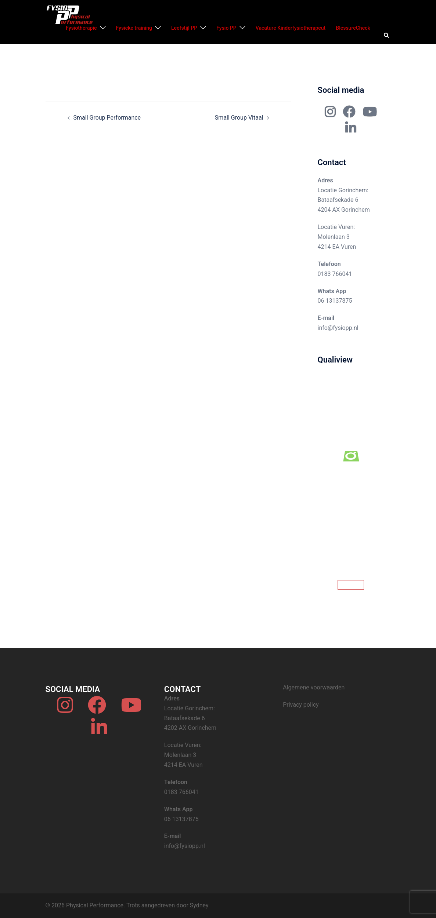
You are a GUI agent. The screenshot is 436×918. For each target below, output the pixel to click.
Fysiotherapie (81, 28)
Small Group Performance (107, 117)
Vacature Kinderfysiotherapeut (291, 28)
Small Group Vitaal (239, 117)
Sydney (199, 905)
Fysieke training (134, 28)
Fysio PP (226, 28)
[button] (387, 36)
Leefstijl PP (184, 28)
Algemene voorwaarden (314, 687)
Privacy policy (301, 704)
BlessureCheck (353, 28)
